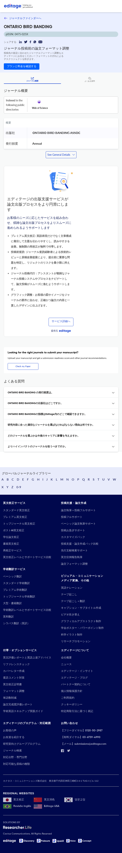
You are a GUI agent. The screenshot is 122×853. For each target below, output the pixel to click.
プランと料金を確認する (21, 66)
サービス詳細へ (61, 321)
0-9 (18, 487)
